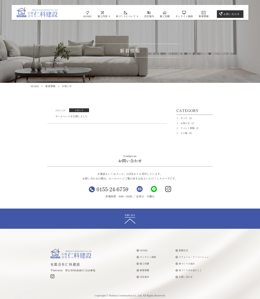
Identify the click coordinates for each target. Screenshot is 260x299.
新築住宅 (182, 250)
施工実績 (165, 14)
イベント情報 (190, 128)
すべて (187, 118)
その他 (187, 133)
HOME (87, 14)
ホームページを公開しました (71, 116)
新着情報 (204, 14)
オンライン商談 (184, 14)
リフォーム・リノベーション (192, 257)
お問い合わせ (231, 14)
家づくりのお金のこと (189, 270)
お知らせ (79, 110)
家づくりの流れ (185, 263)
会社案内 (149, 14)
